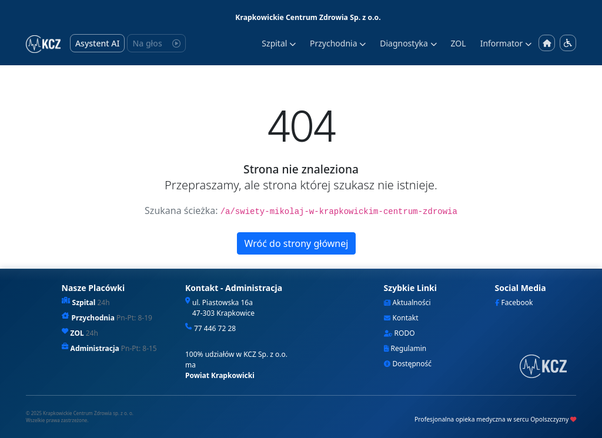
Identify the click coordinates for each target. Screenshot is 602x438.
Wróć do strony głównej (297, 243)
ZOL (458, 43)
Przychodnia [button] (338, 43)
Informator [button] (505, 43)
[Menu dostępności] (568, 43)
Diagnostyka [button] (408, 43)
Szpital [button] (279, 43)
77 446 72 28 (215, 328)
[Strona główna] (547, 43)
